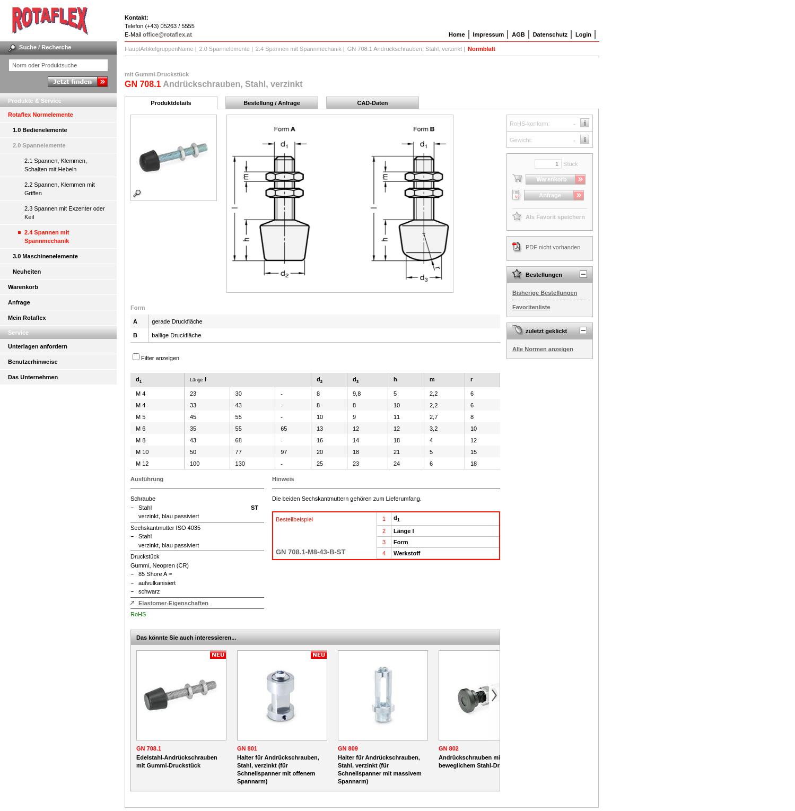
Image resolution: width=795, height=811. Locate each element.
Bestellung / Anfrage (271, 103)
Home (457, 34)
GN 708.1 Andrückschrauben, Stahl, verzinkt (404, 49)
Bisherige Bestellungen (544, 293)
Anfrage (19, 302)
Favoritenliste (531, 307)
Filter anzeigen (160, 358)
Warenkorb (23, 287)
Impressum (488, 34)
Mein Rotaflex (27, 318)
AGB (518, 34)
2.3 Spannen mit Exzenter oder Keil (64, 212)
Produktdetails (171, 103)
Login (583, 34)
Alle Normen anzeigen (542, 349)
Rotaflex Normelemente (40, 114)
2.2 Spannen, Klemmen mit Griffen (59, 188)
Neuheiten (27, 271)
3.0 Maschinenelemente (45, 256)
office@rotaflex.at (167, 34)
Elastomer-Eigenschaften (173, 603)
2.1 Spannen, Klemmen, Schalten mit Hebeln (55, 165)
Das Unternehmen (33, 377)
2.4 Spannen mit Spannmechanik (46, 236)
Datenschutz (550, 34)
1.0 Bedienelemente (40, 130)
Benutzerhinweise (33, 362)
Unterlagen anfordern (37, 346)
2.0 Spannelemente (39, 145)
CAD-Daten (372, 103)
